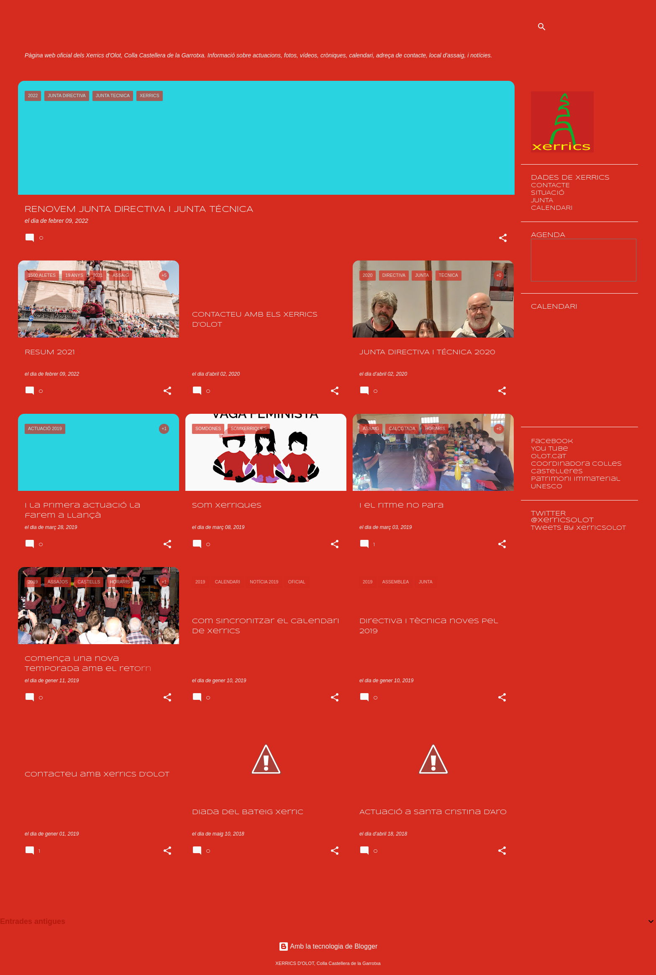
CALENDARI (552, 208)
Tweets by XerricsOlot (578, 528)
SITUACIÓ (547, 193)
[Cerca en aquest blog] (594, 27)
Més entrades (266, 891)
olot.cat (548, 456)
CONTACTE (550, 185)
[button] (503, 238)
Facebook (552, 441)
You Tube (549, 449)
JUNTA (542, 201)
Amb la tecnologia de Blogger (328, 946)
